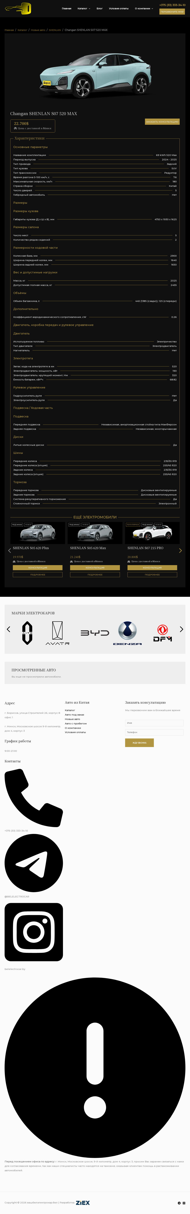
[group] (27, 633)
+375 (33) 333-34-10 (172, 5)
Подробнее (37, 574)
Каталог (93, 8)
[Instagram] (184, 1203)
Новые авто (72, 719)
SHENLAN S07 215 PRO (145, 548)
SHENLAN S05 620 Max (88, 548)
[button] (182, 550)
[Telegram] (179, 1203)
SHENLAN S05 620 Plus (31, 548)
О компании (145, 8)
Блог (106, 8)
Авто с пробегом (76, 723)
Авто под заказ (74, 714)
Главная (77, 8)
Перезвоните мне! (172, 11)
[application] (97, 8)
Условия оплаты (122, 8)
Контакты (13, 761)
